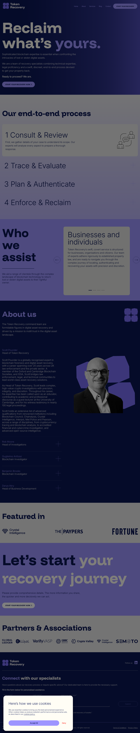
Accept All (34, 723)
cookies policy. (29, 714)
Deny (64, 723)
